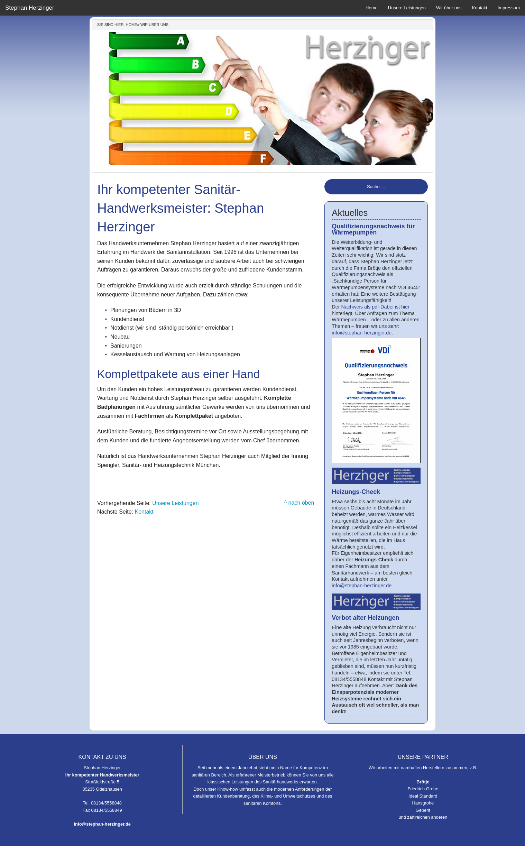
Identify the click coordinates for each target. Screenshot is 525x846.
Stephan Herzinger (29, 7)
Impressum (509, 7)
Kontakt (479, 7)
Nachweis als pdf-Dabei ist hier (375, 307)
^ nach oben (299, 503)
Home (372, 7)
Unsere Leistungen (407, 7)
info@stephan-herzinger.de (362, 332)
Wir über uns (449, 7)
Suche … (376, 186)
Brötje (422, 781)
